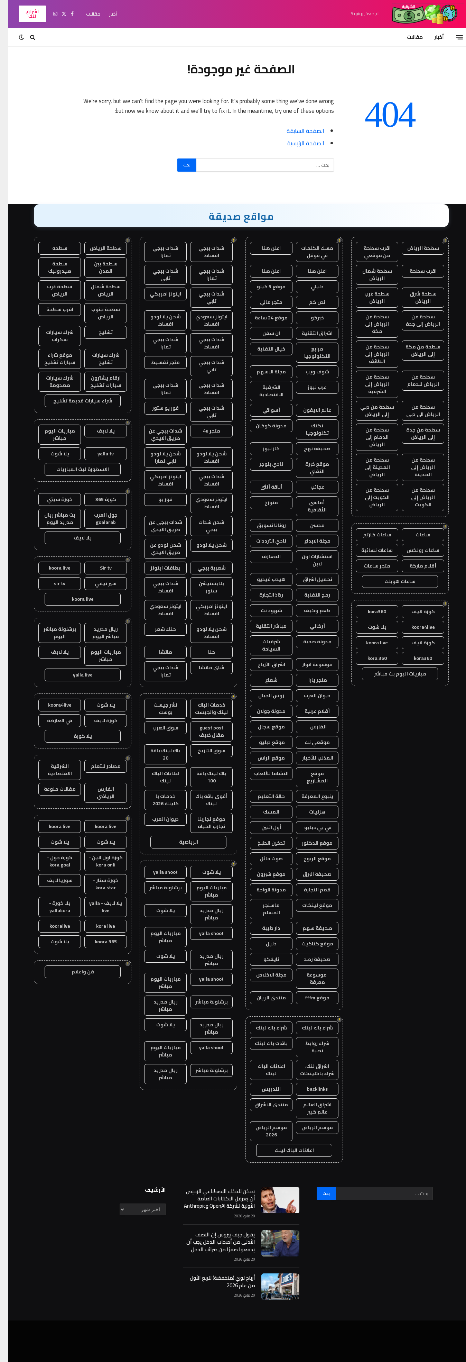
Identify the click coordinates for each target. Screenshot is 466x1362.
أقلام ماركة (414, 565)
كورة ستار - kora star (97, 884)
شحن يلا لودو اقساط (157, 320)
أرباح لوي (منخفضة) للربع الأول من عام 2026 (214, 1281)
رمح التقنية (309, 594)
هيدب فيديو (263, 579)
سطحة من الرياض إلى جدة (415, 320)
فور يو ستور (157, 407)
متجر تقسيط (157, 362)
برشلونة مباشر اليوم (51, 633)
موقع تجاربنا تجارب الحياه (203, 823)
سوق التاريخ (203, 750)
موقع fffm (309, 997)
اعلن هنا (263, 248)
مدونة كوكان (263, 425)
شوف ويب (309, 371)
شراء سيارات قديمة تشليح (74, 400)
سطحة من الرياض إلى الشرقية (369, 384)
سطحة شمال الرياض (369, 274)
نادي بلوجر (263, 464)
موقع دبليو (263, 742)
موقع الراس (263, 757)
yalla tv (97, 453)
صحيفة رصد (309, 959)
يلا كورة (74, 736)
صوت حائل (263, 858)
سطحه (51, 248)
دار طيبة (263, 928)
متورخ (263, 502)
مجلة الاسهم (263, 371)
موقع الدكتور (308, 842)
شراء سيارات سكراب (51, 336)
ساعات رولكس (414, 550)
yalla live (74, 674)
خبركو (309, 317)
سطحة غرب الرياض (368, 297)
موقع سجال (263, 726)
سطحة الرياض (415, 248)
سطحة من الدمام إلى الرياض (369, 437)
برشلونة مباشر (157, 887)
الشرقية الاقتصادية (263, 391)
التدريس (262, 1088)
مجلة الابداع (309, 540)
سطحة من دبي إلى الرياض (369, 410)
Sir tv (97, 567)
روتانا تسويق (263, 525)
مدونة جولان (263, 711)
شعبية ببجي (203, 567)
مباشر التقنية (263, 625)
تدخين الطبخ (263, 842)
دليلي (308, 286)
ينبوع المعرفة (309, 796)
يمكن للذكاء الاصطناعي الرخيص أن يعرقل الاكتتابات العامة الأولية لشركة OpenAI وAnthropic (211, 1199)
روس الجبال (263, 695)
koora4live (415, 627)
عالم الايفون (309, 410)
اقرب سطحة (414, 270)
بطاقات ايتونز (157, 567)
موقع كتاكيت (309, 943)
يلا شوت (369, 627)
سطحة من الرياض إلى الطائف (369, 354)
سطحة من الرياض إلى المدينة (415, 467)
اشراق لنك (24, 13)
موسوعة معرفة (308, 978)
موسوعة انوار (309, 664)
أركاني (309, 625)
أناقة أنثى (263, 486)
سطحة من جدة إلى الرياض (415, 433)
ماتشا (157, 651)
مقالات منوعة (51, 788)
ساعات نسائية (368, 550)
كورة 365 (97, 499)
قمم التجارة (309, 889)
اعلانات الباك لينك (263, 1070)
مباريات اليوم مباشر (203, 891)
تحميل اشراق (309, 579)
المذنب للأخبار (309, 757)
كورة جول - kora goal (51, 861)
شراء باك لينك (309, 1027)
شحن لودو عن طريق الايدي (157, 549)
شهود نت (263, 610)
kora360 (369, 611)
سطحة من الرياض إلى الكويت (415, 497)
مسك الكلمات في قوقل (309, 252)
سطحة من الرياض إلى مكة (369, 324)
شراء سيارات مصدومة (51, 381)
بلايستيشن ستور (203, 587)
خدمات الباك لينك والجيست (203, 708)
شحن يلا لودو (203, 545)
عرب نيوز (308, 387)
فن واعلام (74, 971)
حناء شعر (157, 629)
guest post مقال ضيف (203, 731)
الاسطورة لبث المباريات (74, 469)
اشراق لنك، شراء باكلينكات (309, 1070)
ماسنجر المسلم (263, 909)
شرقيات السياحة (263, 645)
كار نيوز (262, 448)
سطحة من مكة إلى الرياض (414, 350)
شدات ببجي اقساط (203, 252)
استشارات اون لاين (308, 560)
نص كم (309, 302)
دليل (263, 943)
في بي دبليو (309, 827)
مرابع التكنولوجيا (309, 352)
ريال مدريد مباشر (203, 914)
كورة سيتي (51, 499)
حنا (203, 651)
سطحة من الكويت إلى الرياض (368, 497)
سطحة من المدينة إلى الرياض (369, 467)
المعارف (262, 556)
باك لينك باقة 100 (203, 777)
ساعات (414, 534)
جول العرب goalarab (97, 518)
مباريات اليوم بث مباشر (392, 673)
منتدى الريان (263, 997)
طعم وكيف (309, 610)
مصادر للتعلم (97, 766)
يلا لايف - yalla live (97, 907)
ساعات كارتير (369, 534)
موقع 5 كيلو (263, 286)
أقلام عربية (308, 711)
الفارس (309, 726)
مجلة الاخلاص (263, 974)
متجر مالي (263, 302)
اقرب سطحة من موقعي (368, 252)
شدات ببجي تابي (157, 274)
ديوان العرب (309, 695)
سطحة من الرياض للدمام (415, 380)
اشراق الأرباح (263, 664)
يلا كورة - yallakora (51, 907)
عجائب (309, 486)
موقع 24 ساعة (262, 317)
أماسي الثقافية (308, 506)
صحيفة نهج (309, 448)
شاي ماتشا (203, 667)
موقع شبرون (263, 874)
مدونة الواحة (263, 889)
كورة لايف (415, 611)
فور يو (157, 499)
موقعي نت (308, 742)
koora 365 (97, 941)
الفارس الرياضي (97, 792)
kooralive (51, 925)
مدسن (309, 525)
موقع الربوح (309, 858)
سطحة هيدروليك (51, 267)
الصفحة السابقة (297, 130)
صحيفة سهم (309, 928)
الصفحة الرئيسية (297, 143)
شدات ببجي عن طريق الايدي (157, 434)
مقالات (85, 14)
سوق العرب (157, 727)
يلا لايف (97, 430)
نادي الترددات (263, 540)
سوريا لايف (51, 880)
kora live (97, 925)
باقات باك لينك (262, 1043)
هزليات (309, 811)
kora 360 (369, 658)
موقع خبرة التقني (309, 468)
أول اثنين (263, 827)
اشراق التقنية (308, 333)
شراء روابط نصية (309, 1047)
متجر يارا (309, 679)
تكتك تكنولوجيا (309, 429)
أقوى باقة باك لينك (203, 800)
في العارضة (51, 720)
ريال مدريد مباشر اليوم (97, 633)
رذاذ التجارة (263, 594)
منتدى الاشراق (263, 1104)
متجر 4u (203, 430)
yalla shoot (157, 872)
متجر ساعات (368, 565)
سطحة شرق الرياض (414, 297)
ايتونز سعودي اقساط (203, 320)
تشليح (97, 332)
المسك (263, 811)
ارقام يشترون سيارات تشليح (97, 381)
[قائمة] (451, 37)
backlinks (309, 1088)
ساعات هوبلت (391, 581)
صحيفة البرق (309, 874)
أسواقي (263, 410)
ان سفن (263, 333)
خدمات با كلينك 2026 (157, 800)
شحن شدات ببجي (203, 526)
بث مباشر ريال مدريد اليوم (51, 518)
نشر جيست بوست (157, 708)
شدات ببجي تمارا (157, 252)
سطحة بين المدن (97, 267)
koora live (369, 642)
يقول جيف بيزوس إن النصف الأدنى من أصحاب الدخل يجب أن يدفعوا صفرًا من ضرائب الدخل (212, 1242)
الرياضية (180, 841)
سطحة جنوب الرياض (97, 313)
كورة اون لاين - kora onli (97, 861)
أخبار (105, 14)
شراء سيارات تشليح (97, 359)
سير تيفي (97, 583)
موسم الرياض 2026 (263, 1131)
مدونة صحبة (309, 641)
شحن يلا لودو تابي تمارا (157, 457)
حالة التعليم (263, 796)
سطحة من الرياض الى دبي (415, 410)
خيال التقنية (263, 348)
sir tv (51, 583)
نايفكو (263, 959)
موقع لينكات (309, 905)
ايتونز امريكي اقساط (157, 480)
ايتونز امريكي (157, 293)
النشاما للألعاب (263, 773)
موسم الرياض (309, 1127)
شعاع (263, 679)
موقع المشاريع (308, 777)
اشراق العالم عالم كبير (309, 1108)
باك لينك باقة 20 (157, 754)
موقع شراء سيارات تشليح (51, 359)
